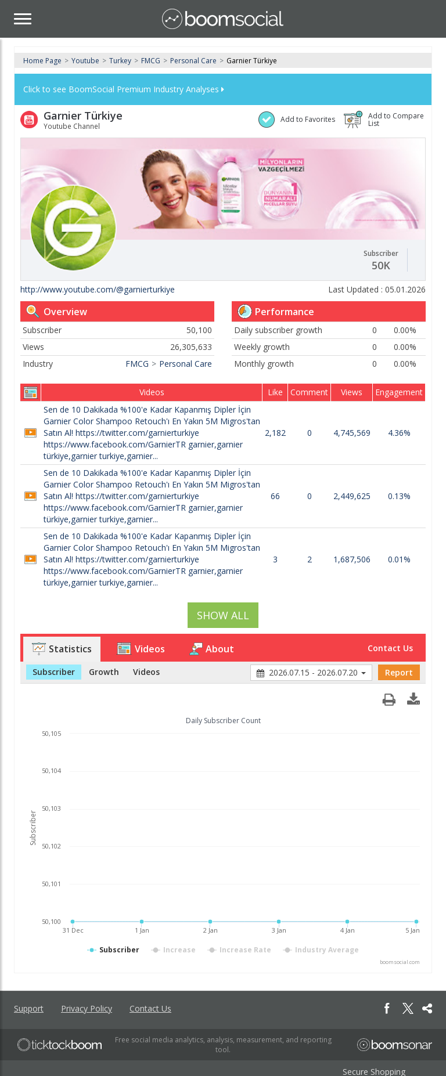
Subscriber (54, 671)
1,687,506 (352, 559)
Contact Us (390, 647)
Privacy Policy (86, 1008)
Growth (104, 671)
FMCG (150, 61)
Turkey (120, 61)
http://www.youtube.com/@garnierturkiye (97, 289)
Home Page (42, 61)
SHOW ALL (223, 615)
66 (275, 495)
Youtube (85, 61)
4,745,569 (352, 432)
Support (29, 1008)
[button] (413, 696)
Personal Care (193, 61)
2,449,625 (352, 495)
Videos (140, 648)
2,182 (275, 432)
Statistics (62, 648)
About (211, 648)
